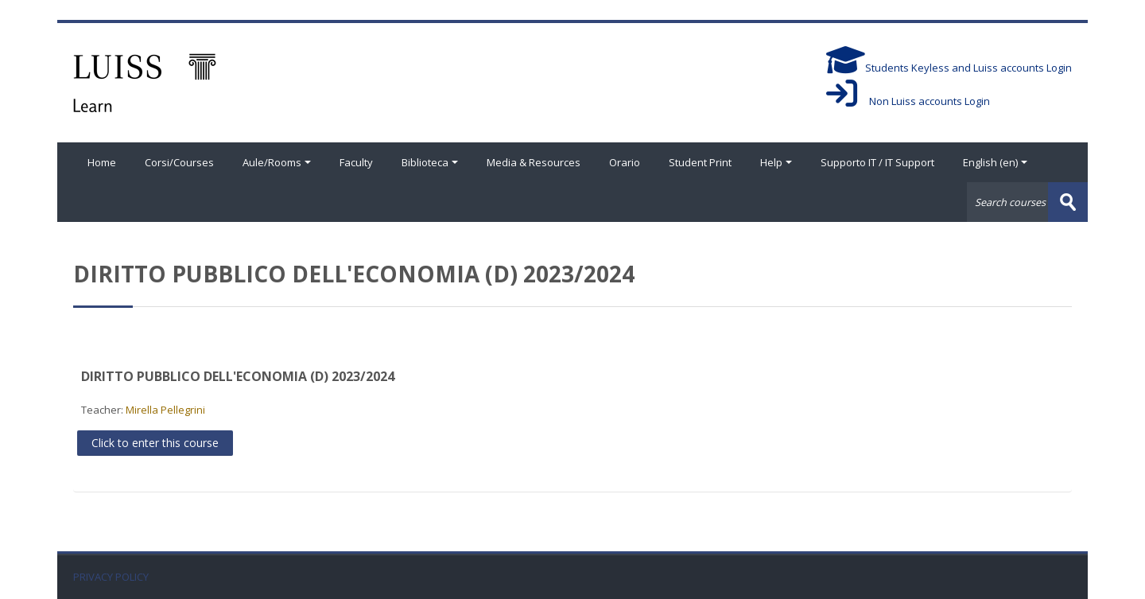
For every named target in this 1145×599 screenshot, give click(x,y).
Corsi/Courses (179, 162)
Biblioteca (430, 162)
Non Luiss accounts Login (908, 101)
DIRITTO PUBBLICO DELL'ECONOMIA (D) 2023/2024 (237, 376)
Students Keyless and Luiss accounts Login (949, 67)
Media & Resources (533, 162)
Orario (624, 162)
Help (776, 162)
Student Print (700, 162)
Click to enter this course (155, 442)
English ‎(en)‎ (995, 162)
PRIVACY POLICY (111, 577)
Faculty (356, 162)
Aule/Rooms (277, 162)
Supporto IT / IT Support (877, 162)
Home (101, 162)
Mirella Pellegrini (165, 410)
